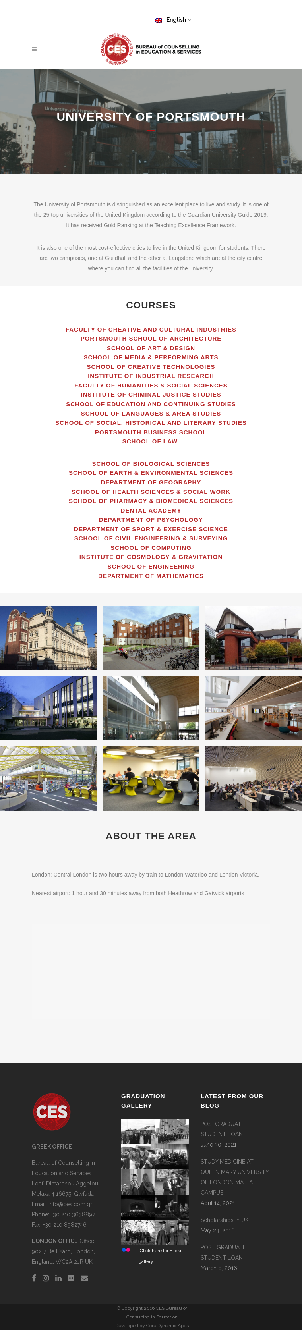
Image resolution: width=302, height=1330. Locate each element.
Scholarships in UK (225, 1220)
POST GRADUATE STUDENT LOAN (223, 1252)
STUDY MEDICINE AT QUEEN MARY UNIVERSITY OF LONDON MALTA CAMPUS (235, 1177)
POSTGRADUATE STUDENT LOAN (222, 1129)
